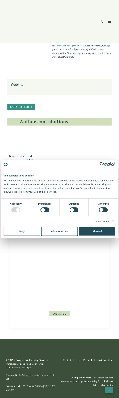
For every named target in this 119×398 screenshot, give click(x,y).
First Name (23, 255)
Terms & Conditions (103, 360)
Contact (67, 360)
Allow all (97, 231)
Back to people (21, 106)
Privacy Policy (76, 296)
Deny (22, 231)
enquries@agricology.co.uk (28, 305)
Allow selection (59, 231)
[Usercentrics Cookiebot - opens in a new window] (101, 164)
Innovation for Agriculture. (69, 45)
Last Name (23, 274)
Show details (102, 221)
